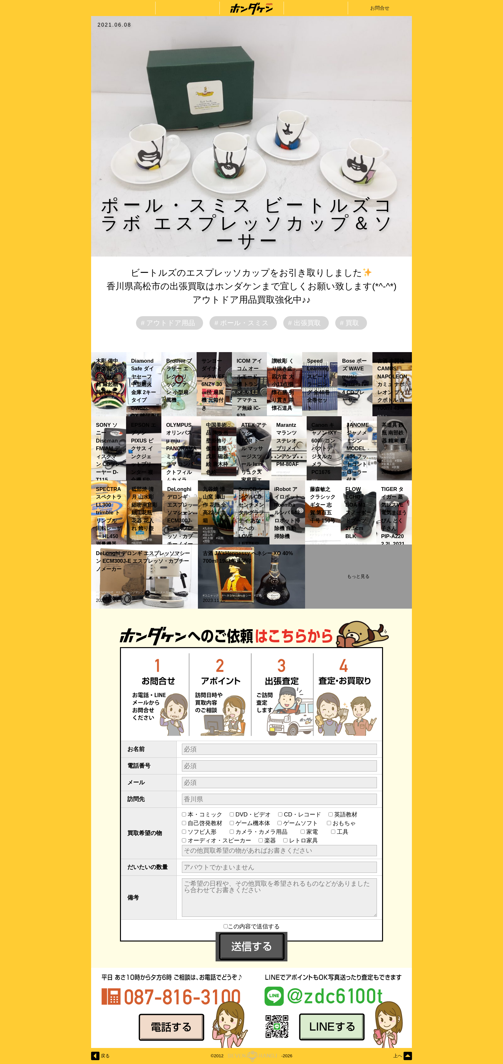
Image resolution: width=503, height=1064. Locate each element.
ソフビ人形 (205, 832)
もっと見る (358, 576)
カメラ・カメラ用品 (264, 832)
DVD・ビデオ (253, 814)
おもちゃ (347, 823)
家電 (315, 832)
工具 (345, 832)
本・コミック (205, 814)
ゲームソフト (301, 823)
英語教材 (348, 814)
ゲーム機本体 (253, 823)
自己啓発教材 (205, 823)
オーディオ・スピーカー (219, 840)
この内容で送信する (252, 926)
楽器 (270, 840)
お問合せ (379, 8)
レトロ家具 (303, 840)
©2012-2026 (251, 1056)
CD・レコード (302, 814)
